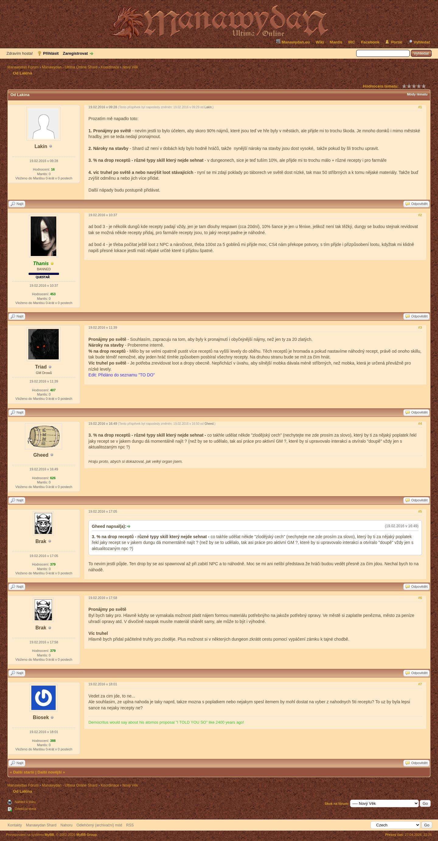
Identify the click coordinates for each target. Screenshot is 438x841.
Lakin (40, 146)
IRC (351, 42)
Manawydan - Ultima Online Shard (70, 67)
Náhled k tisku (25, 802)
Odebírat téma (25, 809)
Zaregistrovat (75, 53)
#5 (420, 511)
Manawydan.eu (293, 41)
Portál (396, 42)
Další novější (49, 772)
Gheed (40, 455)
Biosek (41, 717)
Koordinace (110, 67)
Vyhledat (422, 42)
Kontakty (15, 825)
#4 (420, 423)
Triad (41, 366)
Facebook (370, 42)
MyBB (49, 834)
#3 (420, 327)
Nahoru (66, 825)
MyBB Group (86, 834)
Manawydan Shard (41, 825)
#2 (420, 215)
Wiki (320, 42)
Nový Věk (130, 67)
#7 (420, 684)
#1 (420, 107)
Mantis (336, 42)
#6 (420, 598)
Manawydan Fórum (23, 67)
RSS (130, 825)
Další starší (23, 772)
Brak (41, 541)
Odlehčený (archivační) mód (99, 825)
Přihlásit (51, 53)
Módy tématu (417, 94)
